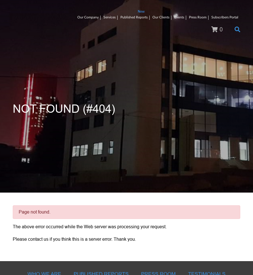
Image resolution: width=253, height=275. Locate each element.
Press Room (198, 17)
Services (109, 17)
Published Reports (134, 17)
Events (179, 17)
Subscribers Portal (224, 17)
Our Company (88, 17)
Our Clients (160, 17)
